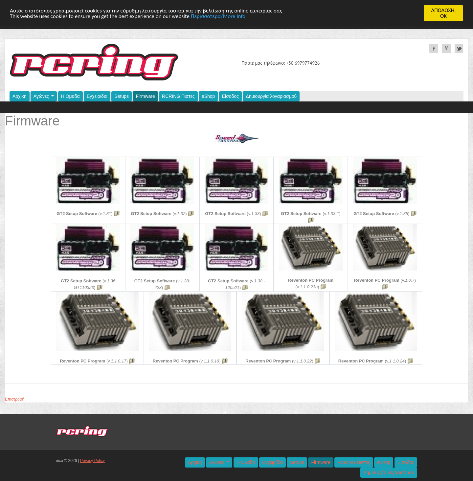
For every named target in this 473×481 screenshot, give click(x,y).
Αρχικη (19, 96)
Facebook (433, 48)
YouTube (446, 48)
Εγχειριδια (97, 96)
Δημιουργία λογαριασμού (271, 96)
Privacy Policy (92, 460)
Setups (121, 96)
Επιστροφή (14, 399)
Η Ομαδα (70, 96)
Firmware (145, 96)
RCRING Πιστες (178, 96)
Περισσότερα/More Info (218, 15)
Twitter (459, 48)
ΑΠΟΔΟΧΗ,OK (443, 13)
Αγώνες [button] (42, 96)
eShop (208, 96)
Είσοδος (230, 96)
